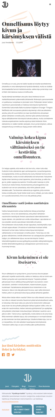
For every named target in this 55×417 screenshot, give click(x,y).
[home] (5, 4)
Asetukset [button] (5, 410)
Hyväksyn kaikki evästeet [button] (40, 409)
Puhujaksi (15, 386)
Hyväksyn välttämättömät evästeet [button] (22, 409)
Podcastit (32, 386)
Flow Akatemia (44, 386)
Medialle (23, 389)
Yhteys (32, 389)
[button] (50, 4)
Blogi (24, 386)
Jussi (7, 386)
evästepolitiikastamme (10, 402)
